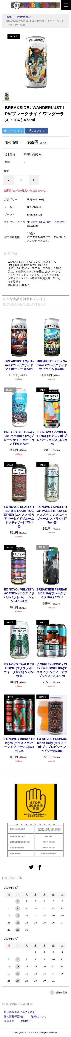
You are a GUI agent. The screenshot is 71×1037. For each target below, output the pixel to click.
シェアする (36, 130)
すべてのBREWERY (39, 222)
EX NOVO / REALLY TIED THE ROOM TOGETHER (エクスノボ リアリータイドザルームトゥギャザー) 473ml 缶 (19, 516)
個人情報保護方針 (14, 1016)
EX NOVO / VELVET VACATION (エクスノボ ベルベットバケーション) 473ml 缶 (19, 595)
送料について (39, 1016)
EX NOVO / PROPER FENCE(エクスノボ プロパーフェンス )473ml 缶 (52, 438)
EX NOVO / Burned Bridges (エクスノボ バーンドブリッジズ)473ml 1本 (19, 744)
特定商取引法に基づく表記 (19, 1012)
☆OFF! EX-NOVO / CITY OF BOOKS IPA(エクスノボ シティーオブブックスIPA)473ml (51, 670)
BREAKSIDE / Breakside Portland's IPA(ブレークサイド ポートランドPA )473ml (19, 438)
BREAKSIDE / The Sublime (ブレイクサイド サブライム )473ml (52, 365)
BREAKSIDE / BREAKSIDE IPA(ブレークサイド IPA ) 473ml (51, 593)
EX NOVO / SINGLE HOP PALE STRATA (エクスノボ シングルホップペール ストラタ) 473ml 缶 (51, 514)
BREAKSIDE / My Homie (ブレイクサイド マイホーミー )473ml (19, 365)
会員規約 (9, 1021)
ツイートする (13, 130)
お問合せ (26, 1021)
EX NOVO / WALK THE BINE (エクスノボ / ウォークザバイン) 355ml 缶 (19, 670)
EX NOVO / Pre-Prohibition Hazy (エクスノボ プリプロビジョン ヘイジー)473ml (52, 744)
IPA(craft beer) (24, 17)
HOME (9, 17)
